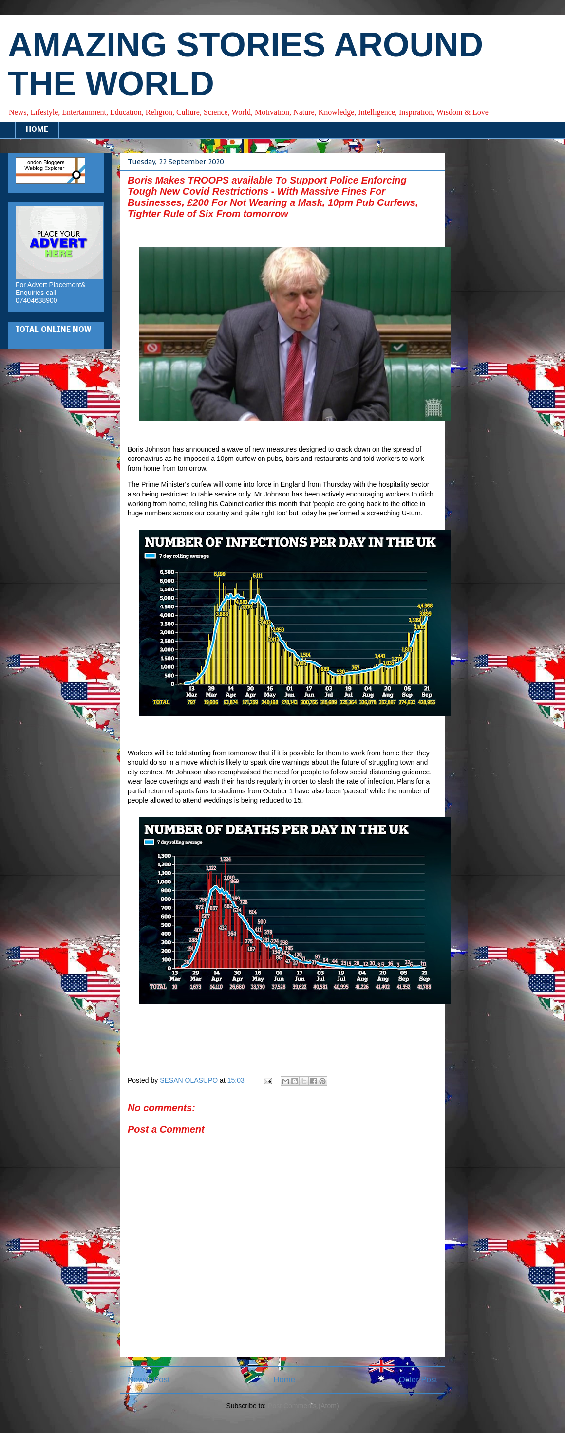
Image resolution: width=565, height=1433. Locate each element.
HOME (37, 130)
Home (284, 1379)
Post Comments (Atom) (303, 1406)
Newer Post (149, 1379)
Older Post (418, 1379)
